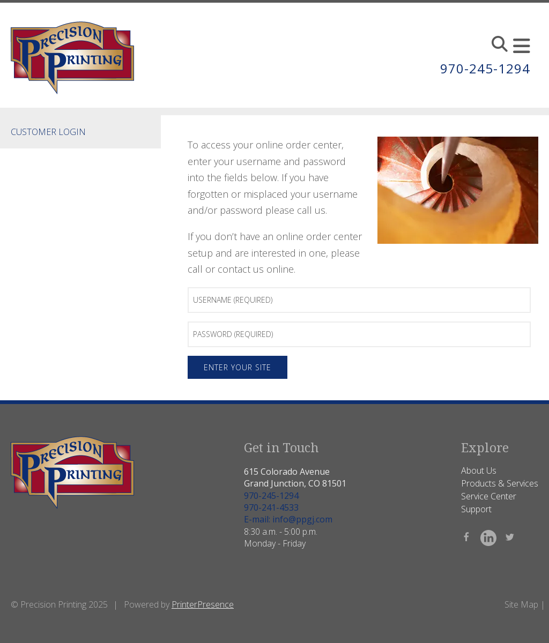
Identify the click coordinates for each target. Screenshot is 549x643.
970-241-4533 (271, 507)
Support (476, 509)
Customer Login (48, 132)
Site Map (521, 604)
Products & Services (499, 483)
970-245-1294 (485, 68)
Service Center (488, 496)
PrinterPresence (203, 604)
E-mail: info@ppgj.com (288, 519)
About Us (478, 470)
